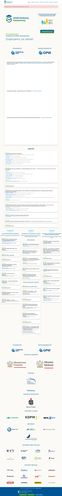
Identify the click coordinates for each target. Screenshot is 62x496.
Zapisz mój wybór (31, 494)
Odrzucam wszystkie (39, 494)
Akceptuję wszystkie (23, 494)
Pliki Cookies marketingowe (24, 492)
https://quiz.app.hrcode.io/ (48, 221)
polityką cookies (38, 488)
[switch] (18, 491)
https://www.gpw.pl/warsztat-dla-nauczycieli (28, 332)
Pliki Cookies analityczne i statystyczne (26, 491)
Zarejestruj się (47, 31)
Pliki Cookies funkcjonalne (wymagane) (26, 490)
